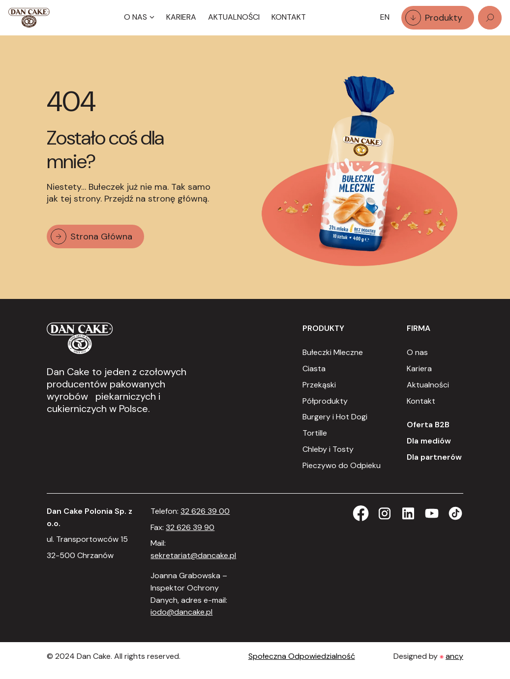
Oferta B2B (428, 424)
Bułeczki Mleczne (332, 352)
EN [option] (385, 17)
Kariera (181, 17)
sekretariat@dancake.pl (193, 555)
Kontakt (288, 17)
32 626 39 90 (190, 527)
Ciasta (314, 368)
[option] (385, 17)
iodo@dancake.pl (181, 612)
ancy (454, 656)
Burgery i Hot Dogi (334, 417)
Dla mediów (429, 441)
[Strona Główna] (29, 18)
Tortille (314, 433)
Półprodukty (325, 401)
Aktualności (234, 17)
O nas (417, 352)
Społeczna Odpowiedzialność (301, 656)
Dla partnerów (434, 457)
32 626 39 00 (205, 511)
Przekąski (319, 385)
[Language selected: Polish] (385, 17)
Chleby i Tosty (328, 449)
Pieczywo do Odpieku (341, 465)
